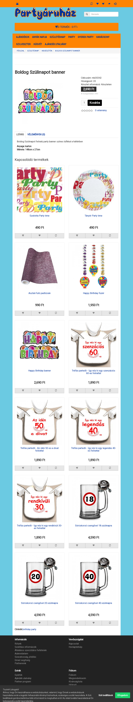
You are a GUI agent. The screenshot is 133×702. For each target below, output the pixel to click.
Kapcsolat (74, 643)
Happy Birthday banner (39, 370)
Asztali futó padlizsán (40, 293)
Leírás (20, 134)
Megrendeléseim (77, 678)
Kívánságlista (75, 681)
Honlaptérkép (75, 647)
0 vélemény (101, 110)
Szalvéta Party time (39, 215)
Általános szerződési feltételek (31, 650)
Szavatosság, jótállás (25, 657)
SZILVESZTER (23, 44)
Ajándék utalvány (23, 678)
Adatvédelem (21, 653)
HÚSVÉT (37, 44)
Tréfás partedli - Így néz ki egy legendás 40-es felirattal (93, 449)
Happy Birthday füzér (93, 293)
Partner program (23, 681)
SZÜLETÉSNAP (57, 37)
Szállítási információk (25, 647)
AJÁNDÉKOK (22, 37)
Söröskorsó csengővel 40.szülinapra (93, 603)
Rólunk (18, 643)
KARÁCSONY (102, 37)
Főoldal (20, 51)
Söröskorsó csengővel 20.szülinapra (39, 603)
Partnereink (20, 663)
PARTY (71, 37)
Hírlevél (73, 684)
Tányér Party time (93, 215)
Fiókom (72, 675)
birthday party (29, 629)
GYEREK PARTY (85, 37)
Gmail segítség (22, 660)
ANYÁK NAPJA (39, 37)
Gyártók (18, 675)
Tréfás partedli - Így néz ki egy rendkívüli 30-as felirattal (39, 527)
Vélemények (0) (36, 134)
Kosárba (94, 102)
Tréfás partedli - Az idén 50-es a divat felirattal (39, 449)
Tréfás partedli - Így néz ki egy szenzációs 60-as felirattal (93, 372)
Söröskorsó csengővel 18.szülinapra (93, 525)
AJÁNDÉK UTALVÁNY (55, 44)
